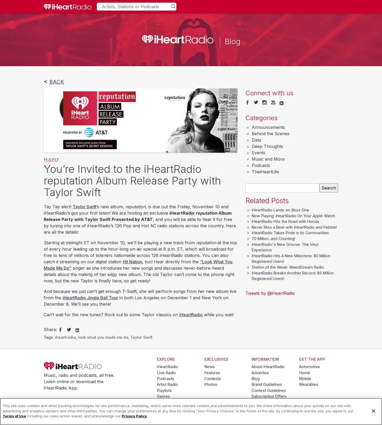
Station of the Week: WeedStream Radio (288, 267)
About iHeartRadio (268, 366)
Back (56, 82)
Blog (255, 378)
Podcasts (261, 165)
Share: (50, 329)
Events (258, 152)
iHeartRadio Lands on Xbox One (280, 210)
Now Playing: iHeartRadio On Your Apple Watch (293, 216)
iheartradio (65, 337)
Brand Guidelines (266, 384)
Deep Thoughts (267, 146)
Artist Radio (167, 384)
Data (256, 140)
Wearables (308, 384)
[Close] (373, 411)
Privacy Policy (134, 416)
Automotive (309, 366)
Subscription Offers (269, 396)
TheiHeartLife (265, 171)
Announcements (268, 127)
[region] (191, 411)
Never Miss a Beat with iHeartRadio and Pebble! (294, 227)
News (209, 366)
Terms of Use (14, 416)
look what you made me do (103, 337)
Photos (210, 384)
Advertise (260, 372)
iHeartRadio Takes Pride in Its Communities (290, 232)
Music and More (268, 159)
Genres (163, 396)
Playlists (164, 390)
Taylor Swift (84, 206)
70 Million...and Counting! (273, 238)
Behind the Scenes (270, 133)
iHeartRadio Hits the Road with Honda (285, 221)
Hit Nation (132, 261)
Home (304, 372)
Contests (212, 378)
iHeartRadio (191, 314)
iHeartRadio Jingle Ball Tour (90, 297)
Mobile (305, 378)
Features (212, 372)
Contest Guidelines (268, 390)
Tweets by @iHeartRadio (270, 293)
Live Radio (166, 372)
